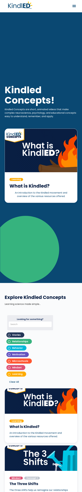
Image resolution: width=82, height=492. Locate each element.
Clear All (14, 382)
